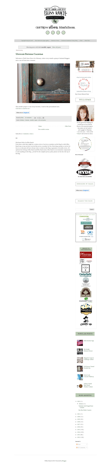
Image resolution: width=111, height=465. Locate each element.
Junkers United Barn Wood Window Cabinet (88, 385)
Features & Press (55, 40)
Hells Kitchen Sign (89, 340)
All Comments (80, 447)
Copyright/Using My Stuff (27, 40)
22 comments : (28, 117)
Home (40, 126)
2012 (78, 437)
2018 (78, 421)
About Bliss (87, 40)
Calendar (27, 120)
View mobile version (43, 129)
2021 (78, 414)
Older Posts (68, 126)
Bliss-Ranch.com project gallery (42, 40)
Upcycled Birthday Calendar (29, 54)
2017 (78, 424)
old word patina (42, 120)
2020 (78, 416)
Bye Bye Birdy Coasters (85, 410)
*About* (79, 133)
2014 (78, 432)
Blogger (64, 461)
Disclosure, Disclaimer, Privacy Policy (69, 40)
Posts (78, 444)
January (81, 403)
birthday (22, 120)
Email (81, 40)
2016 (78, 427)
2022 (78, 401)
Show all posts (56, 47)
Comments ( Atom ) (28, 133)
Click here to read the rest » (23, 108)
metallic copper (34, 120)
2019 (78, 419)
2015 (78, 429)
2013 (78, 434)
